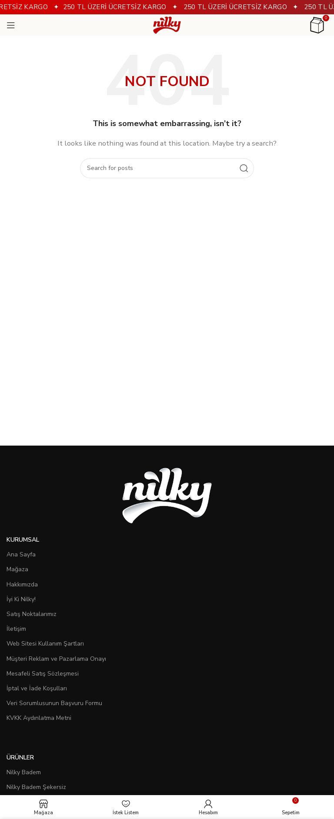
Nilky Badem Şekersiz (36, 787)
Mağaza (17, 569)
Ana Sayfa (21, 554)
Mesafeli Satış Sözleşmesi (43, 673)
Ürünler (20, 757)
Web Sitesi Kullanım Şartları (45, 643)
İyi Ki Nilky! (21, 599)
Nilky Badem (24, 772)
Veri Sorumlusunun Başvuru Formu (54, 703)
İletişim (16, 629)
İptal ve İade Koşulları (37, 688)
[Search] (167, 168)
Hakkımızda (22, 584)
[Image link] (167, 495)
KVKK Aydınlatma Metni (39, 718)
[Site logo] (167, 24)
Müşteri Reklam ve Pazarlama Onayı (56, 659)
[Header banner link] (167, 7)
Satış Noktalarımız (32, 614)
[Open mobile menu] (11, 25)
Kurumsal (23, 540)
